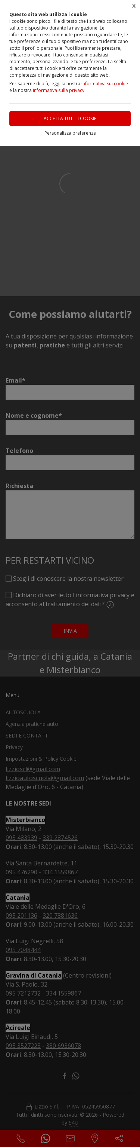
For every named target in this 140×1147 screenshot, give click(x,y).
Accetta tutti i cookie (70, 118)
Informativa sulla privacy (58, 90)
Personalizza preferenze (70, 133)
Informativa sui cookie (104, 83)
